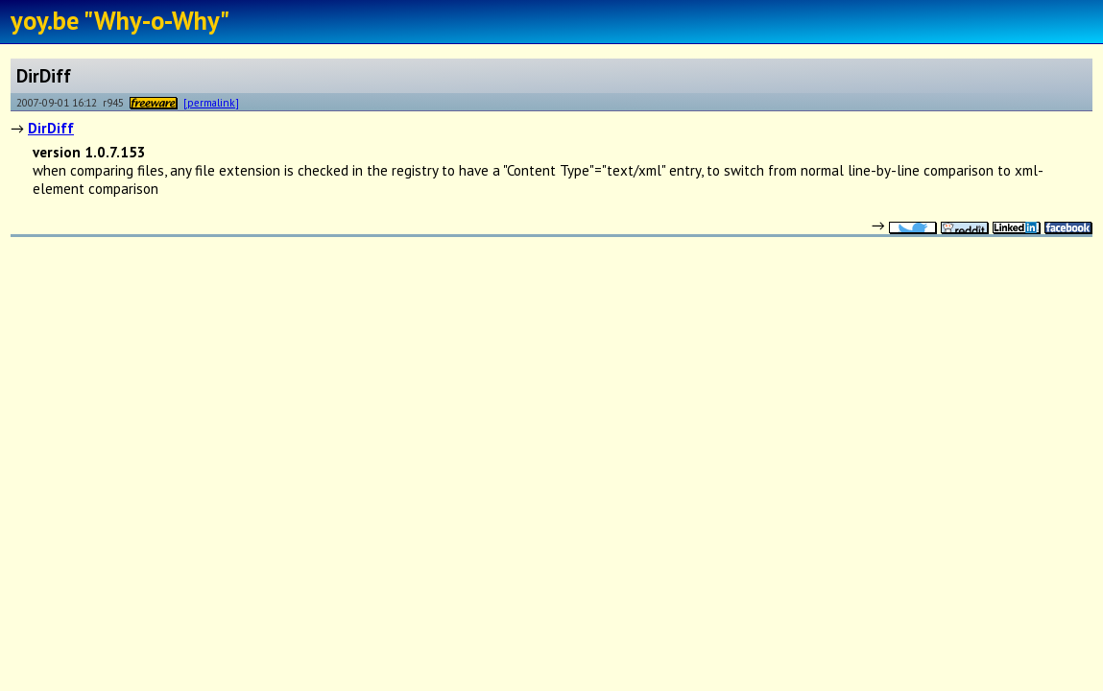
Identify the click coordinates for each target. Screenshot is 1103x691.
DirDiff (51, 128)
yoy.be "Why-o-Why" (120, 20)
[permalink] (211, 102)
